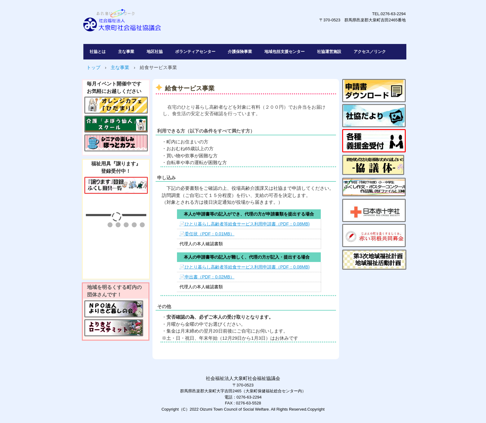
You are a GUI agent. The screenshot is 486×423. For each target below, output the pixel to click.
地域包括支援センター (284, 51)
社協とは (98, 51)
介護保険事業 (240, 51)
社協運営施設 (329, 51)
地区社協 (155, 51)
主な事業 (126, 51)
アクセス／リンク (370, 51)
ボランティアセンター (195, 51)
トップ (93, 67)
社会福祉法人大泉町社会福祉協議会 (170, 23)
